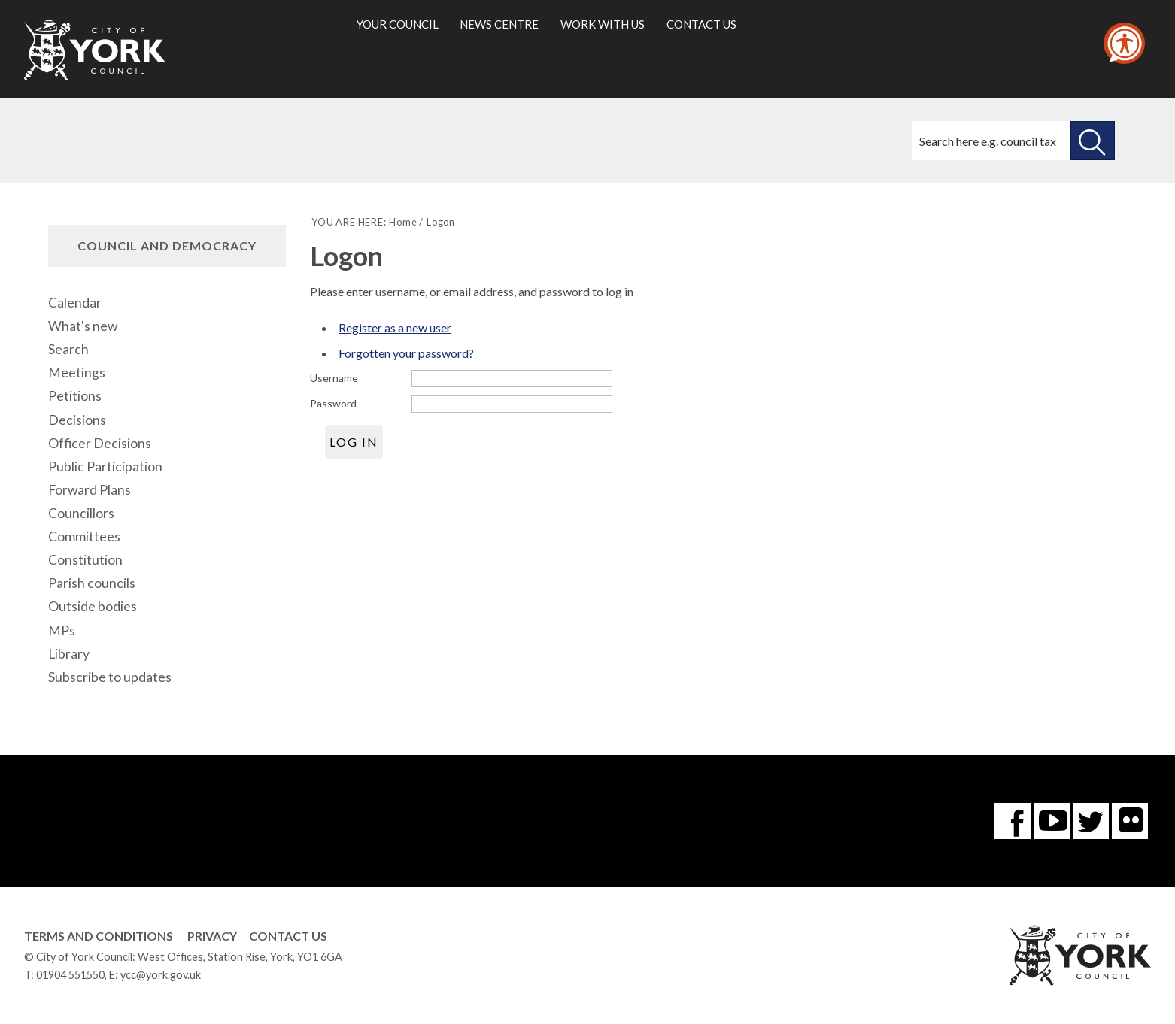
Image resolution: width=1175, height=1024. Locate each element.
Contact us (701, 24)
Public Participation (105, 466)
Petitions (75, 396)
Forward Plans (89, 490)
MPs (61, 630)
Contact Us (288, 936)
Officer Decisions (99, 443)
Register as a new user (395, 327)
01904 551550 (70, 974)
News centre (499, 24)
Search (68, 349)
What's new (82, 326)
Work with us (602, 24)
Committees (84, 536)
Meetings (76, 372)
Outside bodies (92, 606)
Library (69, 654)
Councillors (81, 513)
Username (334, 377)
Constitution (85, 560)
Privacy (212, 936)
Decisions (77, 420)
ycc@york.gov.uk (160, 974)
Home (403, 222)
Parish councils (91, 583)
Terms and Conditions (98, 936)
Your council (398, 24)
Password (333, 403)
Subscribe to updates (110, 677)
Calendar (75, 303)
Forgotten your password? (406, 353)
